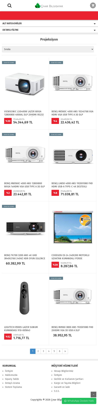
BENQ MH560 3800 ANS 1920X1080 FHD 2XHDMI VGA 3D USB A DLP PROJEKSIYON (72, 330)
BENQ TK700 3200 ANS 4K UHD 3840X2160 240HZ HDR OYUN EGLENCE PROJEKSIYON (24, 258)
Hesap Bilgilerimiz (63, 371)
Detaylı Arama (12, 383)
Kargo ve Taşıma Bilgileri (67, 383)
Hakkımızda (11, 375)
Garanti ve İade (62, 387)
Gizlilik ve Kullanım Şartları (68, 379)
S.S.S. (57, 391)
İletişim (9, 371)
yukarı (93, 394)
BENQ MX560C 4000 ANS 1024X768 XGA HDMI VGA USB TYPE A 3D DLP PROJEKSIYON (72, 114)
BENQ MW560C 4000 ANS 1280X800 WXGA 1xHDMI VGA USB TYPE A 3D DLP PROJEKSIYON (24, 186)
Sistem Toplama (13, 387)
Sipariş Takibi (12, 379)
